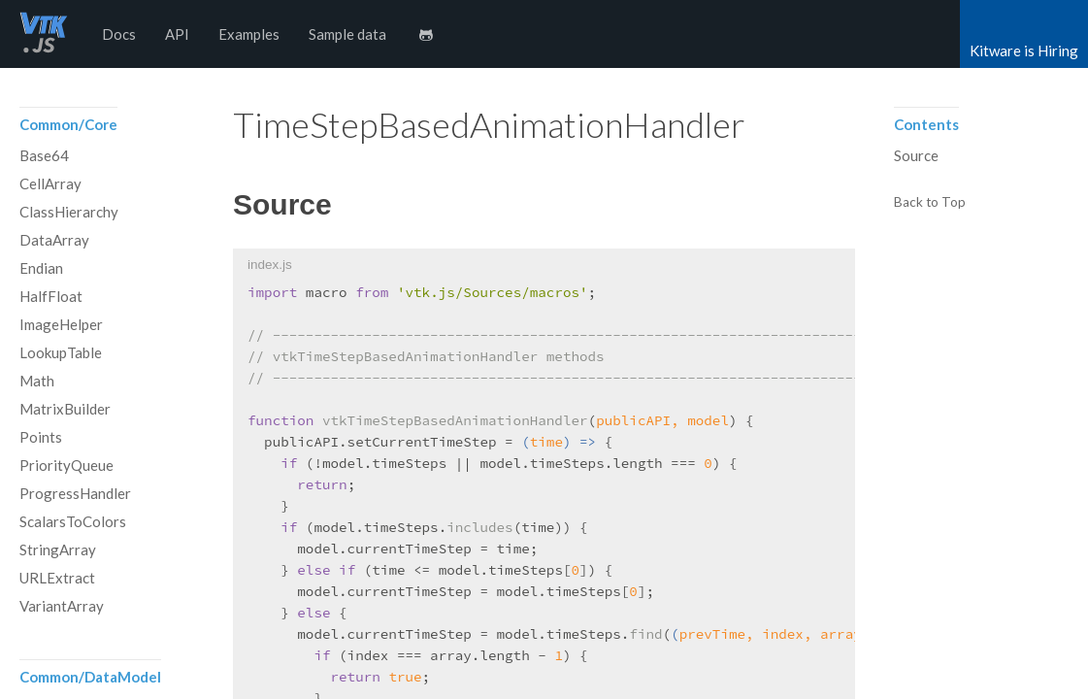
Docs (119, 34)
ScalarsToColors (72, 521)
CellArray (50, 183)
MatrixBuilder (65, 408)
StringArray (57, 549)
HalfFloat (50, 296)
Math (36, 380)
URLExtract (57, 577)
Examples (249, 34)
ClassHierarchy (68, 211)
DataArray (54, 240)
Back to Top (930, 203)
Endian (41, 268)
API (177, 34)
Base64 (44, 155)
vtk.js (43, 34)
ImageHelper (61, 324)
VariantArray (61, 606)
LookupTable (60, 352)
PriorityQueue (66, 465)
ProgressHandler (75, 493)
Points (40, 437)
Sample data (347, 34)
